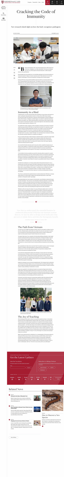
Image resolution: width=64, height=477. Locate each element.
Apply (52, 3)
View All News (13, 437)
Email (14, 78)
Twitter (14, 73)
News (39, 2)
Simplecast (42, 370)
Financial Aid (34, 2)
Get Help (47, 3)
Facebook (14, 70)
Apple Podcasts (43, 367)
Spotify (52, 367)
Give (57, 3)
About (43, 2)
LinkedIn (14, 75)
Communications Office (58, 378)
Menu (62, 3)
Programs (29, 2)
